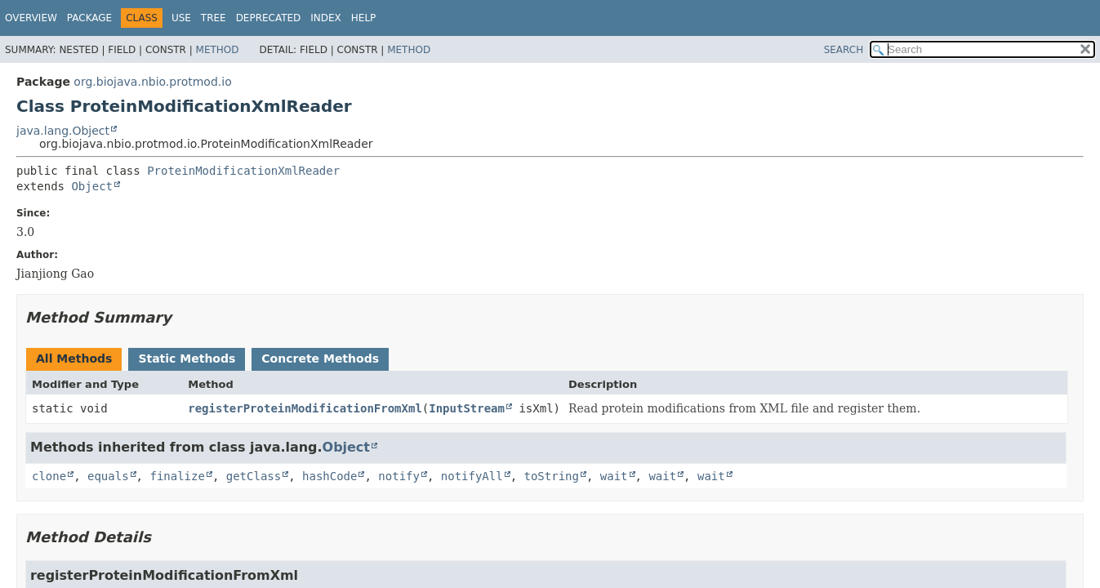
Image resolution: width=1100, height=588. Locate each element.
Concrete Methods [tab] (320, 358)
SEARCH (844, 50)
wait (614, 476)
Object (92, 186)
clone (49, 476)
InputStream (467, 408)
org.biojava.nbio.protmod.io (152, 81)
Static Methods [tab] (186, 358)
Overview (31, 18)
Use (181, 18)
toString (551, 476)
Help (363, 18)
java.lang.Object (62, 130)
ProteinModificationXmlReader (243, 170)
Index (325, 18)
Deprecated (268, 18)
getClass (253, 476)
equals (108, 476)
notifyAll (472, 476)
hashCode (329, 476)
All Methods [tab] (74, 358)
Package (89, 18)
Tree (213, 18)
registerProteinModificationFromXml (305, 408)
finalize (176, 476)
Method (217, 50)
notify (399, 476)
